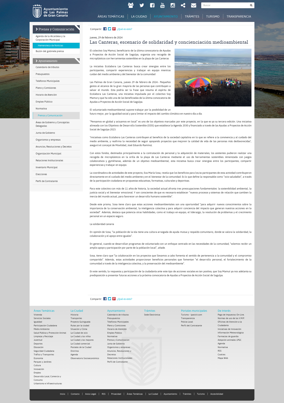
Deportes (38, 343)
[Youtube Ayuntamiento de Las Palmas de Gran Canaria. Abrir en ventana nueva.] (162, 6)
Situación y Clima (79, 329)
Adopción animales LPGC (229, 339)
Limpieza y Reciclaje (43, 336)
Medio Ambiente (42, 329)
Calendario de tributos (47, 67)
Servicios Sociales (42, 318)
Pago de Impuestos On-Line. (231, 314)
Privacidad (116, 392)
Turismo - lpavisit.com (191, 314)
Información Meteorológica (231, 332)
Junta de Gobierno (45, 133)
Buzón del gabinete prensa (50, 51)
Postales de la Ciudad (81, 346)
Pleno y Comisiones (46, 88)
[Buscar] (251, 5)
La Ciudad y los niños (81, 336)
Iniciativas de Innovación (229, 329)
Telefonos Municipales (118, 322)
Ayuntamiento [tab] (162, 16)
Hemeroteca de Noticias (50, 45)
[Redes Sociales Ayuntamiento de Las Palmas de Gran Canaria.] (183, 6)
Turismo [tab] (211, 16)
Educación (38, 346)
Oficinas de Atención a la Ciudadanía (230, 324)
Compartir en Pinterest (114, 29)
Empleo (37, 371)
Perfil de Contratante (47, 181)
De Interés (224, 311)
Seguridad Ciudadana (44, 350)
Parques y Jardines (42, 361)
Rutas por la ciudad (80, 325)
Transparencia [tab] (238, 16)
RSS (219, 350)
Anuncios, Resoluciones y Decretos (54, 147)
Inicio (62, 392)
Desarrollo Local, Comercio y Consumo (47, 377)
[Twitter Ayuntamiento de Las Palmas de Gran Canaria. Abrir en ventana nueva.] (141, 6)
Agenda (74, 354)
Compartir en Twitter (109, 29)
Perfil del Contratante (191, 325)
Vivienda (38, 314)
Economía (38, 357)
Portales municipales (194, 311)
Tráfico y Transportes (44, 354)
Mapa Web (223, 357)
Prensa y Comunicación (56, 29)
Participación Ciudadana (45, 325)
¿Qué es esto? (124, 29)
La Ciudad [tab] (134, 16)
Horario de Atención (46, 95)
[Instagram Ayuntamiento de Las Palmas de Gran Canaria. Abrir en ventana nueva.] (173, 6)
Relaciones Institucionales (49, 160)
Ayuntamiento (47, 61)
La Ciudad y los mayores (82, 339)
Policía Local (187, 322)
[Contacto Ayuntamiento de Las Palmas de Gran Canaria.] (193, 6)
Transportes (76, 318)
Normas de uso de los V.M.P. (231, 318)
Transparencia (188, 318)
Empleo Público (44, 102)
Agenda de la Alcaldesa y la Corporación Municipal (50, 38)
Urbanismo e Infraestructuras (48, 382)
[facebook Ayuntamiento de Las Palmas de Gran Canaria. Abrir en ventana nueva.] (152, 6)
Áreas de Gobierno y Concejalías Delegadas (52, 124)
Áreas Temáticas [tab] (105, 16)
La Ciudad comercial (80, 343)
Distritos (75, 350)
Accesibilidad (216, 392)
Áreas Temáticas (44, 311)
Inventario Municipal (47, 167)
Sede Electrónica (152, 314)
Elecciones (41, 174)
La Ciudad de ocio (79, 332)
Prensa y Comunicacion (118, 339)
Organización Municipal (48, 153)
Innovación (39, 368)
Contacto (75, 392)
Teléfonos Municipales (48, 81)
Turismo (201, 392)
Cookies (221, 354)
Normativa (41, 108)
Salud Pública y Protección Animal (50, 332)
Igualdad (38, 322)
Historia (74, 314)
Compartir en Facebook (104, 29)
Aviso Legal (90, 392)
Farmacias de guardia (228, 336)
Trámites (149, 311)
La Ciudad (77, 311)
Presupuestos (43, 74)
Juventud (38, 339)
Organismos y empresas (48, 140)
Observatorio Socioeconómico (85, 357)
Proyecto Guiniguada (80, 322)
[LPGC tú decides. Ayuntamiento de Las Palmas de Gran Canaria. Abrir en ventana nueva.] (130, 6)
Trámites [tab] (189, 16)
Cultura (37, 364)
